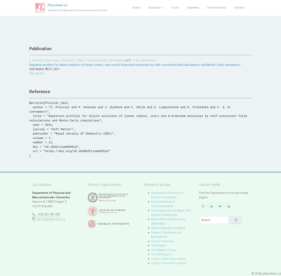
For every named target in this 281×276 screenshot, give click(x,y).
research (155, 7)
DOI (31, 73)
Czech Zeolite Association (168, 259)
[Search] (213, 220)
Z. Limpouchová (94, 60)
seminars (193, 7)
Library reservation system (168, 263)
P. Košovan (51, 60)
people (136, 7)
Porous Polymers (162, 241)
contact (239, 7)
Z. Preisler (35, 60)
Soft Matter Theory (163, 250)
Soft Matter (158, 245)
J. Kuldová (66, 60)
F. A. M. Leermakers (143, 60)
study (175, 7)
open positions (216, 7)
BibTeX (39, 73)
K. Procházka (115, 60)
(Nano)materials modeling (168, 228)
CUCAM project (161, 254)
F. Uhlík (78, 60)
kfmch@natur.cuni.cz (51, 219)
